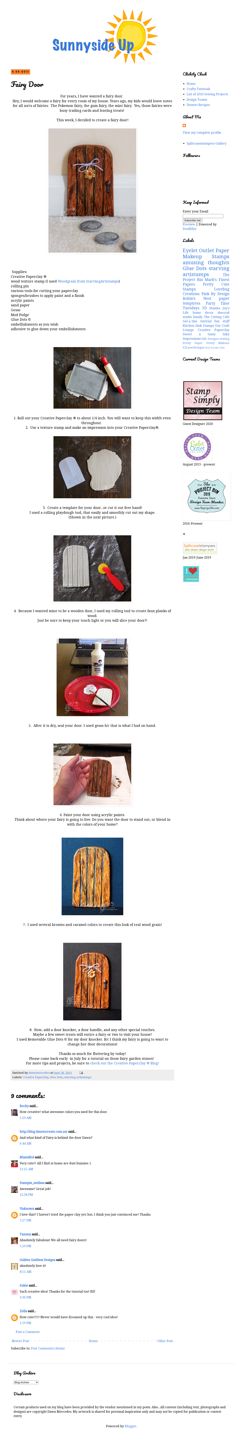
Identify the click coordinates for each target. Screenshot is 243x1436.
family (198, 317)
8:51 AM (25, 1272)
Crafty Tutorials (198, 89)
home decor (203, 313)
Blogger (130, 1426)
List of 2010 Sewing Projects (207, 94)
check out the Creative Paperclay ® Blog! (124, 1063)
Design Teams (197, 99)
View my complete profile (202, 132)
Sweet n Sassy (199, 334)
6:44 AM (25, 1143)
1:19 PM (25, 1323)
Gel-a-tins (190, 321)
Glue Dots (56, 1077)
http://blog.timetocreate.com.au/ (43, 1132)
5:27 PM (25, 1220)
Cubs (222, 347)
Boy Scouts (211, 347)
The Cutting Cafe (217, 317)
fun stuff (221, 321)
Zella (23, 1311)
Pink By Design (215, 294)
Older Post (165, 1341)
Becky (24, 1106)
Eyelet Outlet (198, 250)
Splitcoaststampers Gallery (206, 143)
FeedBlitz (190, 229)
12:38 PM (26, 1195)
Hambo (214, 308)
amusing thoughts (206, 262)
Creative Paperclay (35, 1077)
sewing (224, 338)
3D (204, 308)
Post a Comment (28, 1332)
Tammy (25, 1234)
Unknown (27, 1209)
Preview (189, 224)
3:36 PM (25, 1297)
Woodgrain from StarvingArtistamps (88, 281)
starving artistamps (77, 1077)
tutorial (206, 321)
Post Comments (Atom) (48, 1348)
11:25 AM (26, 1169)
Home (93, 1341)
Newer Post (20, 1341)
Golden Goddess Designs (37, 1260)
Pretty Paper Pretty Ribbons (206, 343)
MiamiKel (27, 1157)
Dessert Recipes (198, 105)
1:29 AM (25, 1118)
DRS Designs (210, 338)
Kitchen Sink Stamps (198, 326)
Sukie (24, 1285)
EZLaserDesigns (194, 347)
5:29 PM (25, 1246)
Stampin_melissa (32, 1183)
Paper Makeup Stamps (206, 253)
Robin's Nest (197, 298)
